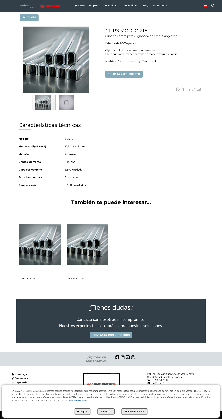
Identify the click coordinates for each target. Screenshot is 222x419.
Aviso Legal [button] (19, 374)
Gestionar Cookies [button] (135, 411)
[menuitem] (80, 5)
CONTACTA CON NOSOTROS (111, 335)
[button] (24, 6)
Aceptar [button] (82, 411)
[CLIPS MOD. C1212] (40, 244)
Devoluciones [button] (21, 378)
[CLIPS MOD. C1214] (87, 244)
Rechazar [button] (106, 411)
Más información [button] (78, 400)
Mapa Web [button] (19, 382)
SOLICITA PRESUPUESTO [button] (124, 74)
